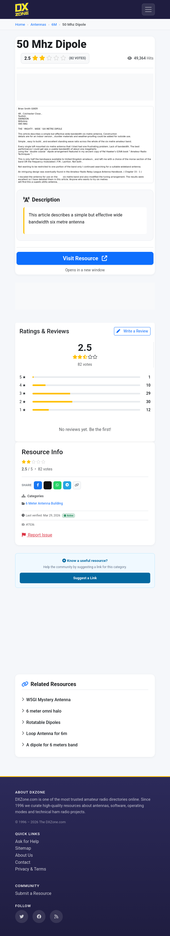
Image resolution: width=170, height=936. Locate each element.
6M (54, 24)
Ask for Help (27, 841)
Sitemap (23, 848)
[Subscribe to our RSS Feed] (56, 916)
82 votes (45, 469)
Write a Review (132, 331)
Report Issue (37, 535)
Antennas (38, 24)
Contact (22, 862)
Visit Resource (85, 258)
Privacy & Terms (30, 869)
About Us (24, 855)
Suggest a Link (85, 578)
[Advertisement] (85, 87)
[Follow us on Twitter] (21, 916)
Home (20, 24)
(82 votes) (77, 58)
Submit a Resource (33, 893)
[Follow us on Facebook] (38, 916)
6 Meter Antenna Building (44, 503)
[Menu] (148, 9)
